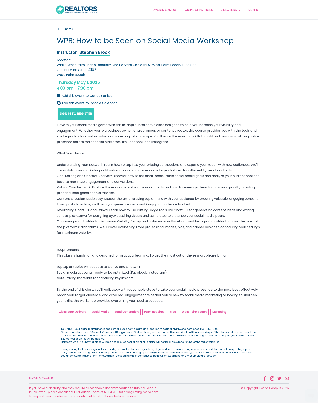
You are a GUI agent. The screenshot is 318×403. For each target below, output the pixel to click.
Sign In (253, 10)
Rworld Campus (41, 378)
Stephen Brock (95, 52)
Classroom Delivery (72, 312)
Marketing (219, 312)
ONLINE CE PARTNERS (199, 10)
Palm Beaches (154, 312)
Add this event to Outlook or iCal (85, 95)
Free (173, 312)
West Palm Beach (194, 312)
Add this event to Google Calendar (87, 103)
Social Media (100, 312)
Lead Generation (127, 312)
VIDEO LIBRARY (230, 10)
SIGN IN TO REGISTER (75, 113)
